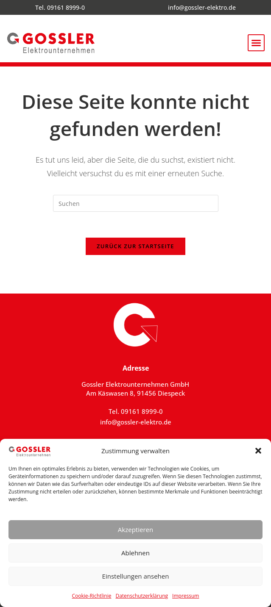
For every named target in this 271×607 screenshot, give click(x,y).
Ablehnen (135, 553)
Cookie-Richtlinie (92, 595)
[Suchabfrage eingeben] (135, 203)
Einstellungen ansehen (135, 576)
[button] (258, 450)
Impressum (185, 595)
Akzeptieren (135, 529)
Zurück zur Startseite (135, 246)
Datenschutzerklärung (141, 595)
